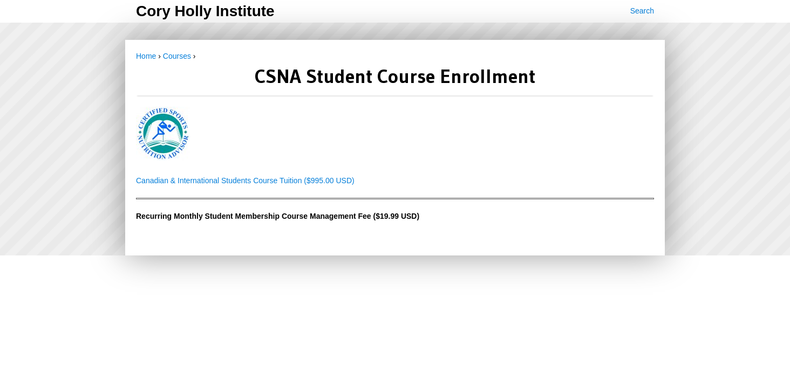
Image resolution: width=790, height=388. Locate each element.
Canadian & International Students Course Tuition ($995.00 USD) (245, 180)
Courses (177, 56)
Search (642, 10)
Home (146, 56)
